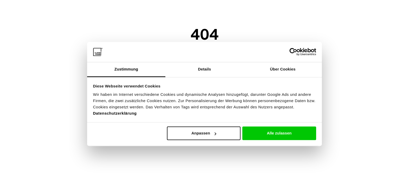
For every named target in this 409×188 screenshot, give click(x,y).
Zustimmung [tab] (126, 69)
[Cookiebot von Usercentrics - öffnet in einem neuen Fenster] (293, 52)
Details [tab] (204, 69)
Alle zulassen (279, 133)
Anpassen (203, 133)
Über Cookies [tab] (283, 69)
